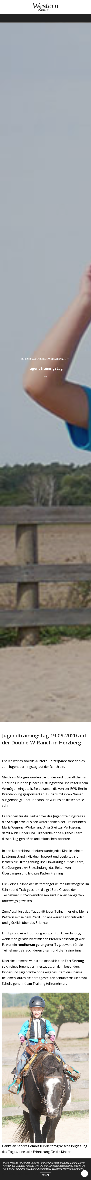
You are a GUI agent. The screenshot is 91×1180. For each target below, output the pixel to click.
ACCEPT (45, 1177)
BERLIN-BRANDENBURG (33, 359)
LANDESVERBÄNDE (56, 359)
